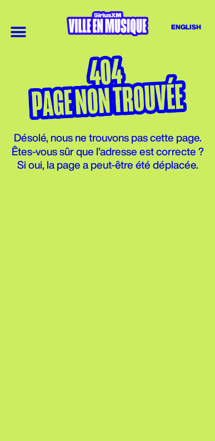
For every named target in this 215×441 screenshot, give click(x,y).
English (186, 27)
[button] (18, 31)
